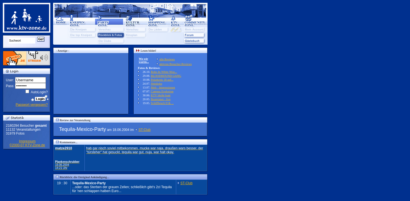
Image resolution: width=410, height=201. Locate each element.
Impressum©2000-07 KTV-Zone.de (27, 143)
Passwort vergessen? (32, 105)
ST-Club (144, 130)
